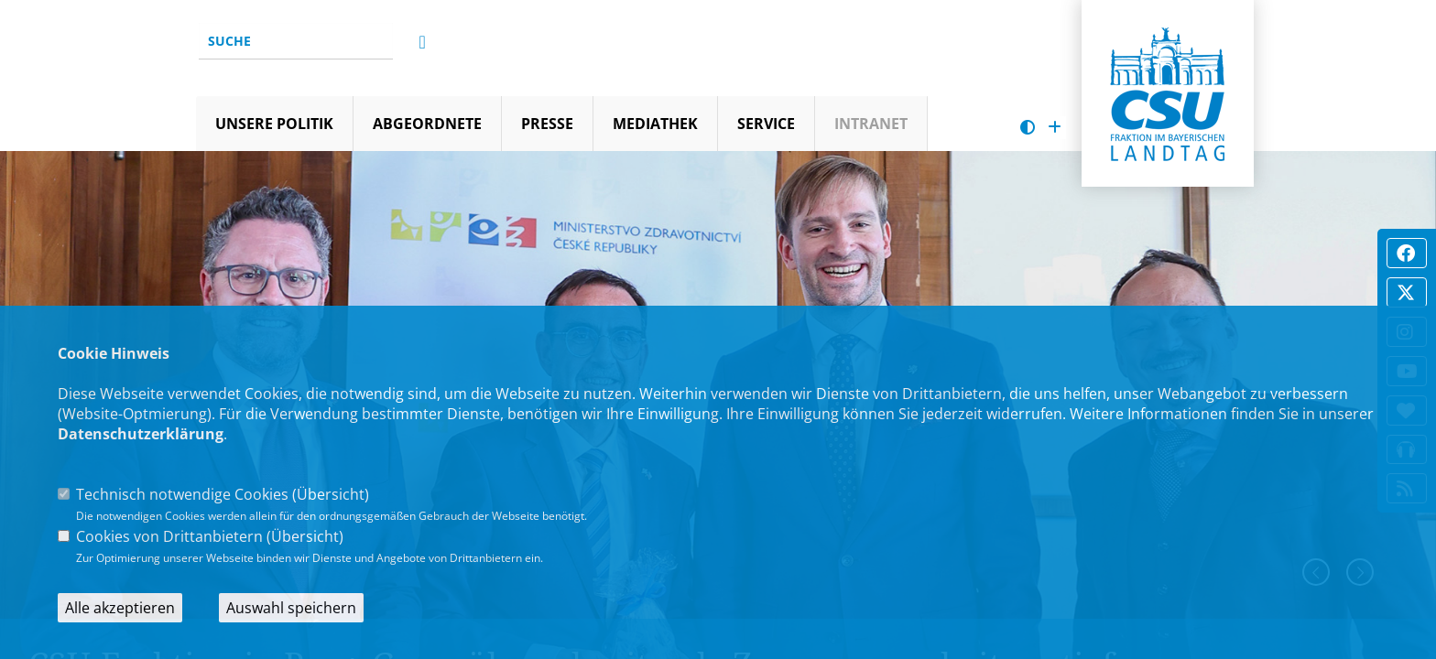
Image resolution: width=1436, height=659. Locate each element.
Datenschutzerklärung (140, 434)
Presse (547, 123)
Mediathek (655, 123)
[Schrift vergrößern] (1054, 127)
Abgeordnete (427, 123)
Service (766, 123)
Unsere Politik (274, 123)
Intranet (871, 123)
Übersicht (330, 494)
